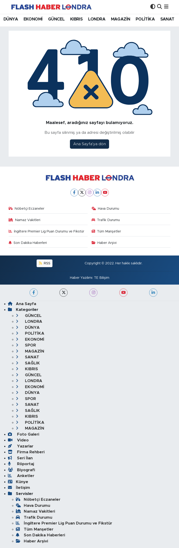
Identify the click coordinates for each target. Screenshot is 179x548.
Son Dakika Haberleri (28, 243)
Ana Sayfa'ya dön (89, 144)
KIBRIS (76, 19)
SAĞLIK (28, 363)
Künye (18, 482)
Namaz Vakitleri (25, 220)
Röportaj (21, 464)
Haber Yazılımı (81, 277)
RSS (44, 263)
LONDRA (96, 19)
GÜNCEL (56, 19)
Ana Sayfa (22, 304)
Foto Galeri (23, 434)
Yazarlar (20, 446)
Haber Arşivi (104, 243)
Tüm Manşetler (106, 231)
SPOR (26, 345)
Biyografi (21, 470)
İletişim (19, 488)
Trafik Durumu (106, 220)
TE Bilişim (101, 277)
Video (18, 440)
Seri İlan (20, 458)
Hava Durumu (105, 208)
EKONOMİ (33, 19)
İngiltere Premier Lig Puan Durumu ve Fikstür (46, 231)
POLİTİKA (145, 19)
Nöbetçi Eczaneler (27, 208)
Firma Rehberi (26, 452)
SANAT (167, 19)
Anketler (21, 476)
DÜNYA (10, 19)
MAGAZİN (120, 19)
